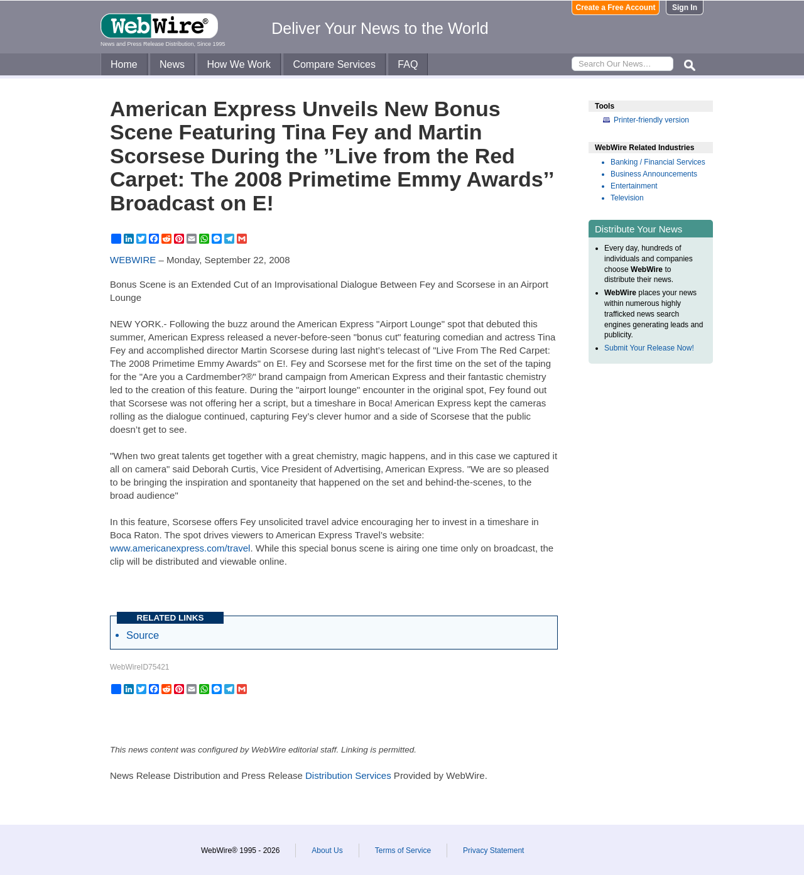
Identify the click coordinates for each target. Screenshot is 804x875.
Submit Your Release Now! (649, 348)
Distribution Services (348, 775)
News (172, 64)
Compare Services (334, 64)
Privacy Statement (493, 850)
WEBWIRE (133, 259)
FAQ (408, 64)
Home (124, 64)
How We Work (239, 64)
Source (142, 635)
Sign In (684, 7)
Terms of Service (403, 850)
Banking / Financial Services (658, 162)
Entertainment (634, 186)
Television (627, 197)
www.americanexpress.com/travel (180, 548)
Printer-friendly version (651, 120)
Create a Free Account (616, 7)
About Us (327, 850)
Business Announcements (654, 174)
